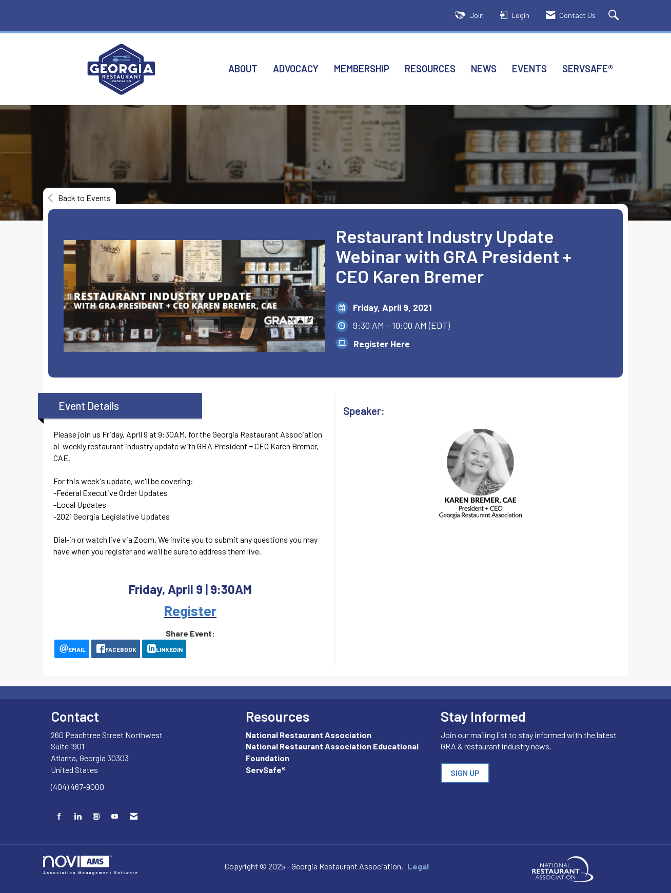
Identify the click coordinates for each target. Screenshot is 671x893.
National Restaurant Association (308, 735)
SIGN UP (465, 773)
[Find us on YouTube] (114, 816)
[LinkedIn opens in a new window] (164, 649)
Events (529, 68)
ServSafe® (587, 68)
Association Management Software (91, 865)
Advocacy (296, 68)
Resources (430, 68)
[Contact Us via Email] (134, 816)
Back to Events (79, 198)
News (484, 68)
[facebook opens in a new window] (115, 649)
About (243, 68)
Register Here (381, 343)
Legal (418, 866)
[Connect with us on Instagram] (96, 816)
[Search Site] (614, 15)
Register (190, 610)
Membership (361, 68)
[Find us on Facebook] (59, 816)
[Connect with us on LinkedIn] (77, 816)
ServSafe (264, 770)
